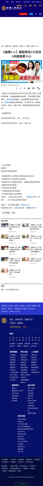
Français (32, 308)
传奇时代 (20, 421)
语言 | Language (37, 2)
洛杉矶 (22, 306)
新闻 (11, 334)
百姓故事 (20, 444)
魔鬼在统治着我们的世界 (25, 429)
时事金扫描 (24, 360)
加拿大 (16, 306)
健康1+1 (22, 46)
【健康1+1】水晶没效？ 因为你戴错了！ (15, 272)
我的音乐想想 (32, 413)
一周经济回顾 (14, 372)
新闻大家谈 (24, 355)
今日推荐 (35, 343)
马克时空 (23, 377)
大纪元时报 (23, 466)
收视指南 (21, 459)
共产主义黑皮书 (23, 441)
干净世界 (32, 466)
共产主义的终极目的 (24, 426)
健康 (19, 208)
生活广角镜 (31, 388)
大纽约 (10, 306)
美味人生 (30, 398)
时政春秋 (23, 362)
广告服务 (13, 462)
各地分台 (18, 2)
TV (31, 14)
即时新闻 (27, 343)
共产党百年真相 (23, 424)
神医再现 (14, 398)
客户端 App (29, 462)
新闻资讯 (19, 319)
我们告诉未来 (22, 419)
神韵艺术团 (13, 466)
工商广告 (20, 451)
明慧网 (26, 468)
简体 (28, 2)
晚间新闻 (12, 362)
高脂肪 (11, 99)
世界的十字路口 (25, 375)
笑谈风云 (34, 357)
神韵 (7, 2)
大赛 (12, 2)
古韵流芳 (34, 360)
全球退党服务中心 (15, 468)
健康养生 (15, 46)
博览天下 (12, 346)
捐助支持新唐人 (15, 327)
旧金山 (3, 308)
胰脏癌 (7, 102)
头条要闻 (12, 343)
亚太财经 (12, 380)
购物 (24, 327)
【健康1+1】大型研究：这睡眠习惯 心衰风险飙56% (36, 249)
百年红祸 (20, 436)
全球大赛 (33, 346)
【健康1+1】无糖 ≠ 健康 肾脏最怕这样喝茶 (15, 249)
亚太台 (10, 308)
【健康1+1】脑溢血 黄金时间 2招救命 (15, 227)
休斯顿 (33, 306)
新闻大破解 (24, 367)
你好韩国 (30, 393)
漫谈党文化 (21, 446)
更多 (19, 471)
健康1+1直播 (31, 46)
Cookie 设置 (21, 484)
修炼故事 (20, 449)
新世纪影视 (12, 471)
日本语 (11, 311)
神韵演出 (26, 346)
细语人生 (23, 382)
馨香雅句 (34, 362)
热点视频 (20, 343)
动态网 (32, 468)
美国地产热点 (35, 372)
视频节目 (8, 46)
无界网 (4, 471)
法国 (38, 306)
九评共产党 (21, 431)
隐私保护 (29, 459)
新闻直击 (12, 365)
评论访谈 (24, 352)
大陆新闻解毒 (25, 380)
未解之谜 (34, 355)
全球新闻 (12, 355)
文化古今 (34, 370)
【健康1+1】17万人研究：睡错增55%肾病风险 (15, 261)
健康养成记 (15, 396)
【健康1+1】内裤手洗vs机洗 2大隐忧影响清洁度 (36, 227)
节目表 (12, 323)
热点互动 (23, 357)
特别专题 (21, 416)
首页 (2, 46)
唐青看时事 (24, 372)
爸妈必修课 (34, 367)
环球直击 (12, 357)
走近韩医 (14, 400)
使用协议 (37, 459)
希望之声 (5, 468)
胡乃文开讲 (15, 393)
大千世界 (30, 403)
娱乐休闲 (31, 385)
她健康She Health (17, 390)
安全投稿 (5, 462)
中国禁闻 (12, 360)
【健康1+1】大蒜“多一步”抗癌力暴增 (35, 238)
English (24, 308)
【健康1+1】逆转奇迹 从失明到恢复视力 (15, 238)
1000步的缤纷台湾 (33, 409)
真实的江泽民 (22, 434)
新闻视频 (13, 352)
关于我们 (13, 459)
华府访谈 (12, 370)
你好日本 (30, 390)
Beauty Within (32, 400)
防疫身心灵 (25, 205)
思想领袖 (23, 365)
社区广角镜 (13, 375)
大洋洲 (28, 306)
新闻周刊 (12, 367)
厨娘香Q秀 (31, 406)
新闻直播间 (24, 14)
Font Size (33, 88)
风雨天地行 (21, 439)
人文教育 (34, 352)
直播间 (20, 323)
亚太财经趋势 (14, 377)
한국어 (17, 311)
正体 (24, 2)
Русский (4, 311)
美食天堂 (30, 396)
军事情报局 (24, 370)
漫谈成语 (34, 365)
